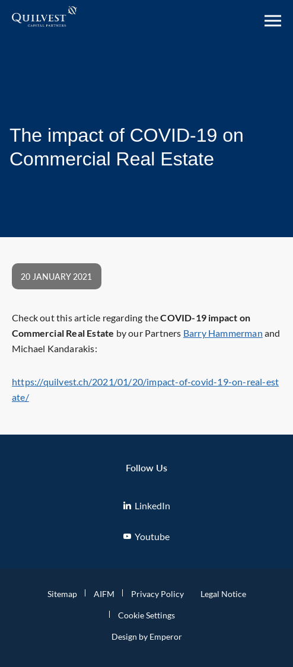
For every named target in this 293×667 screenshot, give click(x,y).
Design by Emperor (147, 636)
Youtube (146, 536)
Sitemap (62, 594)
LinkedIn (146, 505)
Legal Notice (223, 594)
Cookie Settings (146, 615)
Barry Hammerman (223, 333)
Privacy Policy (157, 594)
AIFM (104, 594)
